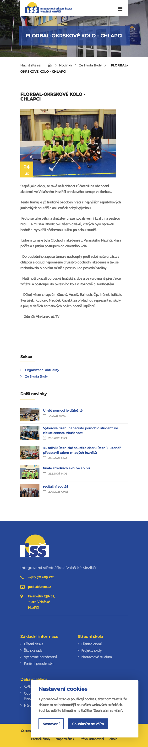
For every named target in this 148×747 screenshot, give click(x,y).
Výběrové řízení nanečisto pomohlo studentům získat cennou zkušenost (80, 430)
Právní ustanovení (92, 739)
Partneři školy (40, 739)
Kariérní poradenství (38, 663)
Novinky (66, 65)
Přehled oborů (91, 644)
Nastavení (51, 724)
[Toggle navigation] (120, 9)
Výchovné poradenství (40, 657)
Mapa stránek (64, 739)
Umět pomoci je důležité (62, 410)
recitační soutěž (55, 486)
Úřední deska (33, 644)
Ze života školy (91, 65)
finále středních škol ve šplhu (66, 468)
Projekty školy (91, 651)
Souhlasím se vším (88, 724)
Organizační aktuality (42, 370)
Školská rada (33, 651)
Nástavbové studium (96, 657)
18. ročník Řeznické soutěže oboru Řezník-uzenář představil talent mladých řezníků (82, 450)
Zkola (113, 739)
